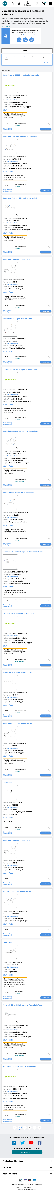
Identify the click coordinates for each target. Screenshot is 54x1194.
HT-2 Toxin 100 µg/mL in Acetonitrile (17, 891)
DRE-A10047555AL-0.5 (19, 451)
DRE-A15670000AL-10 (19, 693)
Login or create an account (14, 57)
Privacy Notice (29, 1184)
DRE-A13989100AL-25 (19, 633)
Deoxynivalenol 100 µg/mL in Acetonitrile (18, 492)
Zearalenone (7, 782)
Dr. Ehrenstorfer (12, 100)
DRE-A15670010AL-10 (19, 218)
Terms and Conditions (17, 1184)
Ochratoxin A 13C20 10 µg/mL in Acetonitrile (20, 198)
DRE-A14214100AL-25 (19, 1087)
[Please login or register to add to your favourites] (49, 124)
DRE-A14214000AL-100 (20, 912)
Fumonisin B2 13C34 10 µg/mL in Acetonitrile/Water (23, 1005)
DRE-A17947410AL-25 (19, 390)
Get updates (25, 1152)
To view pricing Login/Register (7, 129)
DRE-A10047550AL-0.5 (19, 339)
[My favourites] (37, 3)
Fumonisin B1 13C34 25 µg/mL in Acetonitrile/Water (23, 552)
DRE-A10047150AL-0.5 (19, 157)
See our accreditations (30, 35)
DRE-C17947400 (17, 803)
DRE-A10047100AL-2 (19, 861)
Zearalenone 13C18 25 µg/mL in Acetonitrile (20, 370)
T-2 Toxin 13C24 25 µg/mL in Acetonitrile (18, 613)
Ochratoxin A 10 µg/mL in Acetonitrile (17, 672)
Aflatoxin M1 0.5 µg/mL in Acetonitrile (17, 319)
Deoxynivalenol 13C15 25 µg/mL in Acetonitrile (21, 75)
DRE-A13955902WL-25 (20, 572)
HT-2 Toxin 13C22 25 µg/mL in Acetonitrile (19, 1066)
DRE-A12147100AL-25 (19, 95)
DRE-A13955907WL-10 (20, 1025)
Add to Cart (46, 129)
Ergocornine (7, 942)
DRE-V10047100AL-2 (19, 280)
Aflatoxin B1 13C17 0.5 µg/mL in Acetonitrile (20, 137)
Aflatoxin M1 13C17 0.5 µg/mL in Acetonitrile (20, 431)
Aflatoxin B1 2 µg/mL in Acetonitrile (16, 259)
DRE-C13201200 (17, 962)
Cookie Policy (38, 1184)
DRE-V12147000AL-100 (20, 513)
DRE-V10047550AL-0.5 (19, 744)
